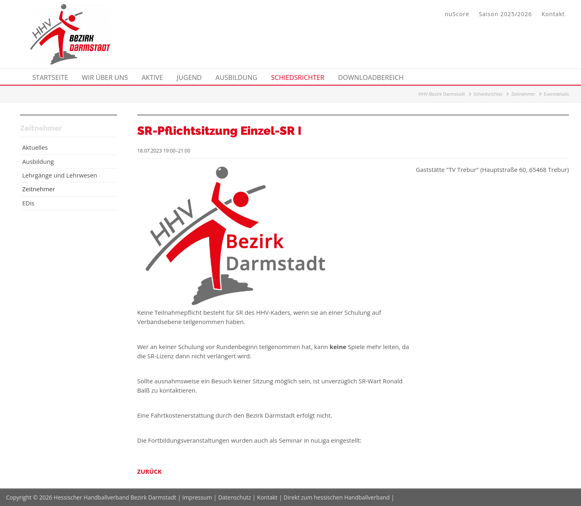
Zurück (149, 471)
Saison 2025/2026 (505, 14)
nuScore (457, 14)
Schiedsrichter (488, 94)
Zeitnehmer (523, 94)
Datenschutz (234, 497)
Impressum (197, 497)
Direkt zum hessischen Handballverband (337, 497)
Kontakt (553, 14)
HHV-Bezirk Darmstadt (441, 94)
